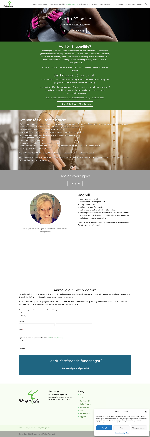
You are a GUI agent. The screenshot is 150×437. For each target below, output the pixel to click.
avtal (49, 338)
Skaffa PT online (72, 4)
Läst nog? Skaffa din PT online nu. (75, 104)
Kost (35, 4)
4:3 (52, 4)
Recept (94, 4)
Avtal (127, 433)
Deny (121, 428)
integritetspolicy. (58, 338)
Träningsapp (118, 4)
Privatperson (24, 313)
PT (31, 4)
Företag (22, 316)
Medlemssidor (105, 4)
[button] (146, 412)
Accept (104, 428)
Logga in (139, 4)
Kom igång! (75, 183)
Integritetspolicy (120, 433)
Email (21, 329)
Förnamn (22, 321)
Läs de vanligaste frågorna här (75, 368)
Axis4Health (42, 4)
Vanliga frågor (130, 4)
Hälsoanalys (83, 4)
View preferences (138, 428)
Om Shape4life (59, 4)
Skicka (22, 348)
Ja (21, 341)
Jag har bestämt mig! (74, 30)
